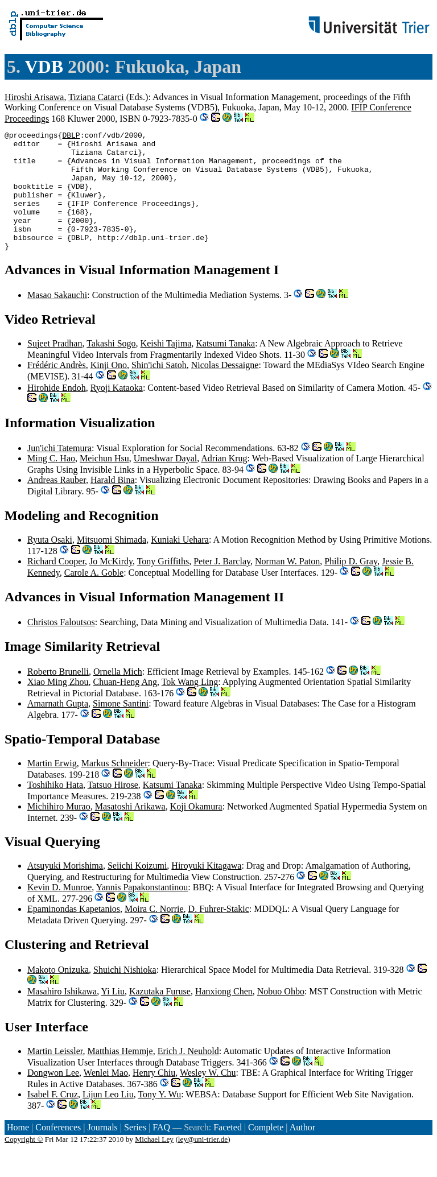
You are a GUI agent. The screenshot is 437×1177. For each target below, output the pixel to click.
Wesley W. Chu (208, 1096)
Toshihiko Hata (55, 808)
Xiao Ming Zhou (58, 706)
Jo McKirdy (111, 585)
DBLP (71, 136)
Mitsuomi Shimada (111, 563)
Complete (265, 1151)
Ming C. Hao (51, 482)
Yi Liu (113, 1015)
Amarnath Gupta (57, 727)
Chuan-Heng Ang (125, 706)
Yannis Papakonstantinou (142, 911)
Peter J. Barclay (221, 585)
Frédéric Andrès (56, 389)
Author (302, 1151)
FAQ (161, 1151)
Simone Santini (121, 727)
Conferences (58, 1151)
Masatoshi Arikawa (130, 830)
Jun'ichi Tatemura (59, 472)
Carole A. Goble (93, 596)
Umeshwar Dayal (165, 482)
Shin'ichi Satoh (159, 389)
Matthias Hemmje (120, 1075)
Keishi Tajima (166, 367)
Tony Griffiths (163, 585)
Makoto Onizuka (58, 993)
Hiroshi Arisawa (34, 97)
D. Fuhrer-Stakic (218, 933)
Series (135, 1151)
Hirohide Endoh (56, 411)
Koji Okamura (196, 830)
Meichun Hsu (104, 482)
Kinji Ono (108, 389)
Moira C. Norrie (154, 933)
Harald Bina (112, 504)
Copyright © (24, 1163)
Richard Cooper (56, 585)
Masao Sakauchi (57, 319)
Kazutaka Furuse (160, 1015)
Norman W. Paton (287, 585)
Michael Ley (154, 1163)
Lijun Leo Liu (108, 1118)
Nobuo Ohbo (280, 1015)
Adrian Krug (224, 482)
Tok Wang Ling (190, 706)
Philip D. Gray (350, 585)
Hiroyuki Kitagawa (206, 889)
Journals (102, 1151)
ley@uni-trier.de (203, 1163)
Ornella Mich (117, 695)
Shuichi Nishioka (124, 993)
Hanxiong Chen (224, 1015)
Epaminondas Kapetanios (73, 933)
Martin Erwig (52, 787)
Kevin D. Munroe (59, 911)
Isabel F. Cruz (52, 1118)
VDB (43, 66)
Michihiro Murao (58, 830)
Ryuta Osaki (49, 563)
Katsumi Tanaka (225, 367)
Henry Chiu (154, 1096)
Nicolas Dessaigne (225, 389)
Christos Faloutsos (61, 646)
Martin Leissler (55, 1075)
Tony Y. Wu (159, 1118)
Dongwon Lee (53, 1096)
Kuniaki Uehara (180, 563)
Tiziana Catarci (96, 97)
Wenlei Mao (106, 1096)
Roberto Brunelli (58, 695)
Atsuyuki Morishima (65, 889)
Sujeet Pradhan (54, 367)
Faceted (227, 1151)
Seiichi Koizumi (137, 889)
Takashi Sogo (110, 367)
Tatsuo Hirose (113, 808)
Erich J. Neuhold (188, 1075)
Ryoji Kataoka (116, 411)
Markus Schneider (114, 787)
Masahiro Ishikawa (62, 1015)
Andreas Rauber (56, 504)
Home (18, 1151)
